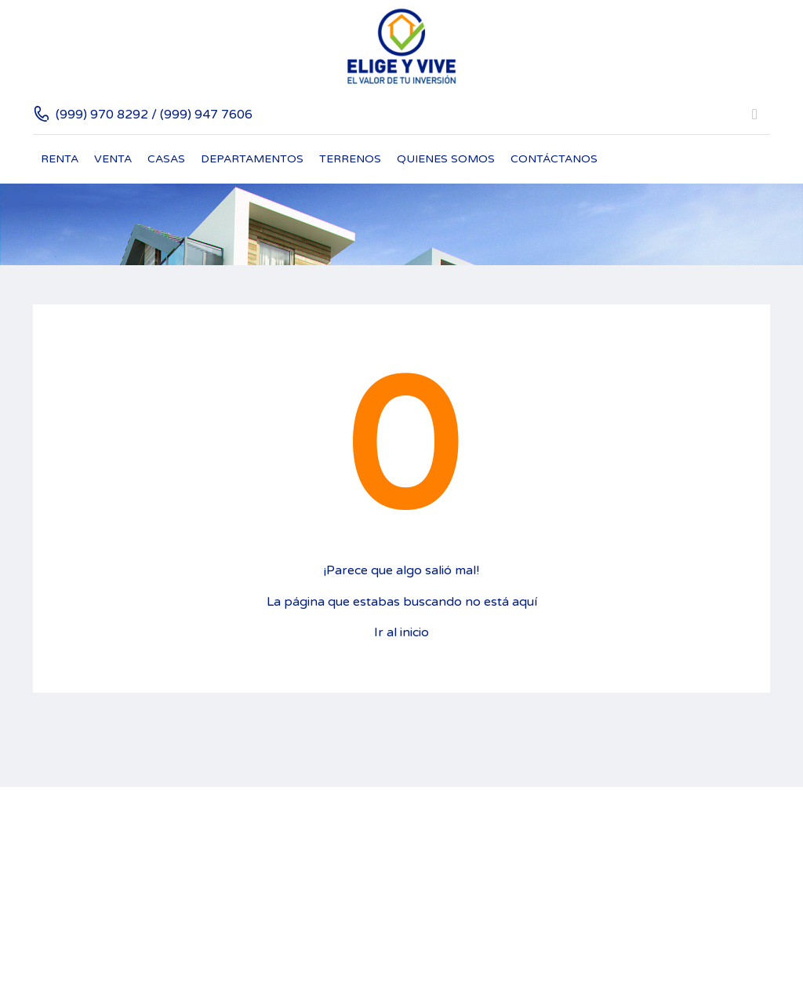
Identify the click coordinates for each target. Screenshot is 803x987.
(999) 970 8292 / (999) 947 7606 (154, 114)
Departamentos (252, 159)
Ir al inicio (401, 632)
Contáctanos (554, 159)
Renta (59, 159)
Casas (166, 159)
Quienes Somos (446, 159)
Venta (113, 159)
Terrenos (350, 159)
